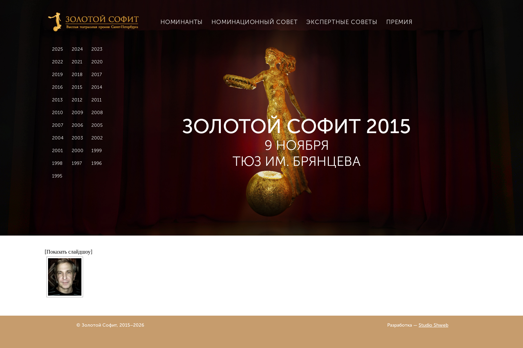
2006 (77, 125)
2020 (97, 62)
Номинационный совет (254, 22)
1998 (57, 163)
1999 (96, 150)
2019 (57, 74)
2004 (57, 138)
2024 (77, 49)
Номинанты (181, 22)
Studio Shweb (433, 325)
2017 (96, 74)
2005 (97, 125)
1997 (77, 163)
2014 (96, 87)
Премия (399, 22)
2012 (77, 100)
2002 (97, 138)
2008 (97, 112)
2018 (77, 74)
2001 (57, 150)
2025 (57, 49)
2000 (77, 150)
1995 (57, 176)
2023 (96, 49)
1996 (96, 163)
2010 (57, 112)
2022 (57, 62)
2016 (57, 87)
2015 (77, 87)
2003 (77, 138)
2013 (57, 100)
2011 (96, 100)
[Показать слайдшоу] (68, 252)
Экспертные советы (342, 22)
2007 (57, 125)
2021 (77, 62)
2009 (77, 112)
